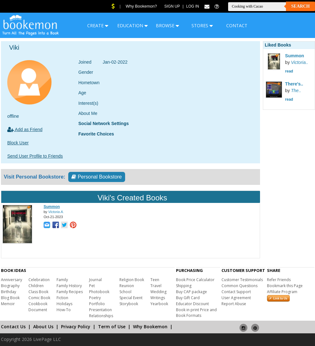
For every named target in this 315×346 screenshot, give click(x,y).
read (289, 71)
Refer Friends (279, 279)
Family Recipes (70, 291)
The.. (296, 90)
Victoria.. (299, 62)
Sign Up (172, 6)
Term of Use (111, 327)
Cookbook (37, 303)
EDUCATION (132, 25)
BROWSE (167, 25)
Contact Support (236, 291)
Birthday (8, 291)
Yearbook (159, 303)
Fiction (62, 297)
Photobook (99, 291)
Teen (154, 279)
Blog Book (10, 297)
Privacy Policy (75, 327)
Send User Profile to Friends (35, 156)
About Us (43, 327)
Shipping (183, 285)
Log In (192, 6)
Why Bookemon (150, 327)
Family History (69, 285)
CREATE (97, 25)
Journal (95, 279)
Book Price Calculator (195, 279)
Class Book (38, 291)
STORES (202, 25)
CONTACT (236, 25)
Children (36, 285)
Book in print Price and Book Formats (196, 312)
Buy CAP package (191, 291)
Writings (157, 297)
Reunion (126, 285)
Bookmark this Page (285, 285)
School (125, 291)
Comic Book (39, 297)
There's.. (294, 83)
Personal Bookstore (96, 176)
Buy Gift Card (188, 297)
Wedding (158, 291)
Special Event (130, 297)
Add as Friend (24, 129)
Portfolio (97, 303)
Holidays (64, 303)
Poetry (95, 297)
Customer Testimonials (242, 279)
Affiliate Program (282, 291)
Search (300, 6)
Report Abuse (233, 303)
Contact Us (13, 327)
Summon (52, 206)
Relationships (101, 315)
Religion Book (131, 279)
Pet (92, 285)
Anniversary (11, 279)
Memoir (8, 303)
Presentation (100, 309)
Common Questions (239, 285)
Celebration (39, 279)
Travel (155, 285)
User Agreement (236, 297)
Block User (18, 142)
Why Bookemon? (141, 6)
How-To (64, 309)
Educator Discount (192, 303)
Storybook (128, 303)
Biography (10, 285)
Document (37, 309)
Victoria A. (56, 212)
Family (62, 279)
